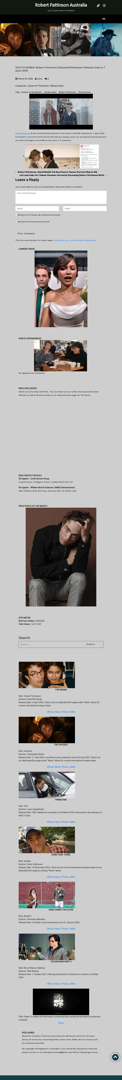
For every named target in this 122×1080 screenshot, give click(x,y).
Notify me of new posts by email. (34, 221)
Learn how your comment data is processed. (75, 240)
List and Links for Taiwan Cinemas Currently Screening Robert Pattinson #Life (62, 175)
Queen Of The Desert (38, 85)
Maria (39, 78)
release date (50, 92)
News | (58, 712)
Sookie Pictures (23, 133)
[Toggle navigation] (104, 19)
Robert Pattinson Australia (61, 5)
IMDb (72, 712)
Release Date (57, 85)
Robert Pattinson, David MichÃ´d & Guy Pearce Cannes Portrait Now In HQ (57, 172)
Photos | (66, 712)
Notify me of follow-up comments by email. (39, 215)
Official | (51, 712)
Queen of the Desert (31, 92)
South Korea (84, 92)
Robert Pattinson (67, 92)
